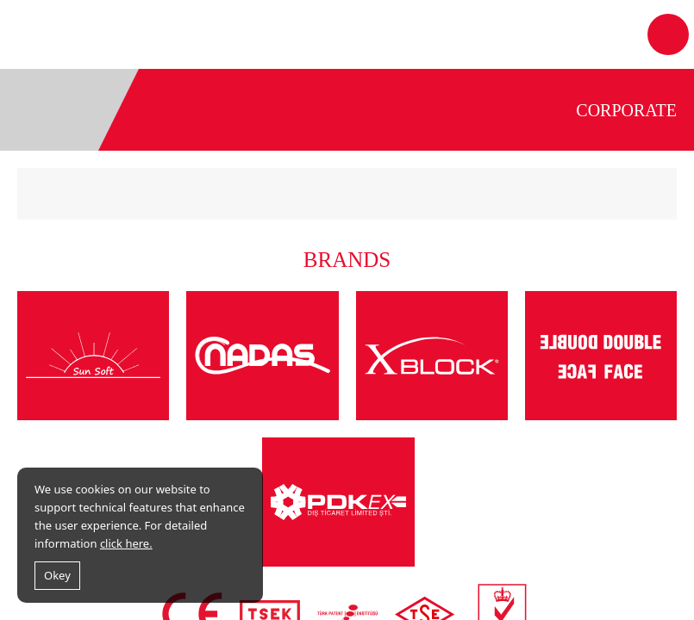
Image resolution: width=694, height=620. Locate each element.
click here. (126, 543)
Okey (57, 575)
